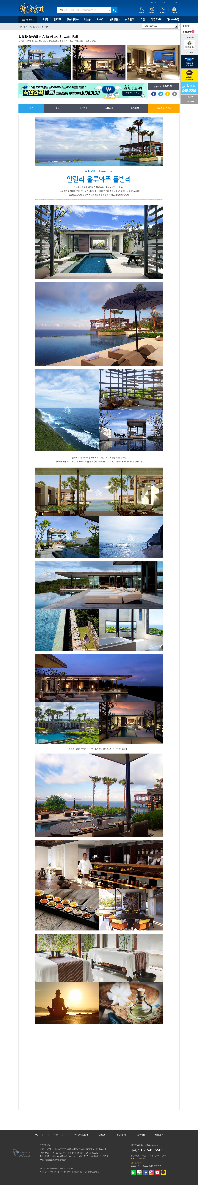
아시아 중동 (172, 19)
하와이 (100, 19)
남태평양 (114, 19)
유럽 (142, 19)
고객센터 (175, 2)
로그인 (153, 2)
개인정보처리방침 (80, 1135)
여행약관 (102, 1135)
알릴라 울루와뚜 (150, 26)
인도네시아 (72, 19)
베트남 (87, 19)
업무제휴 (140, 1135)
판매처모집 (121, 1135)
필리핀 (57, 19)
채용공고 (159, 1135)
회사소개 (39, 1135)
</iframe (99, 1064)
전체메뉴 (30, 19)
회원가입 (164, 2)
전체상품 (63, 10)
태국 (45, 19)
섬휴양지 (129, 19)
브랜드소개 (58, 1135)
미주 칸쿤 (156, 19)
